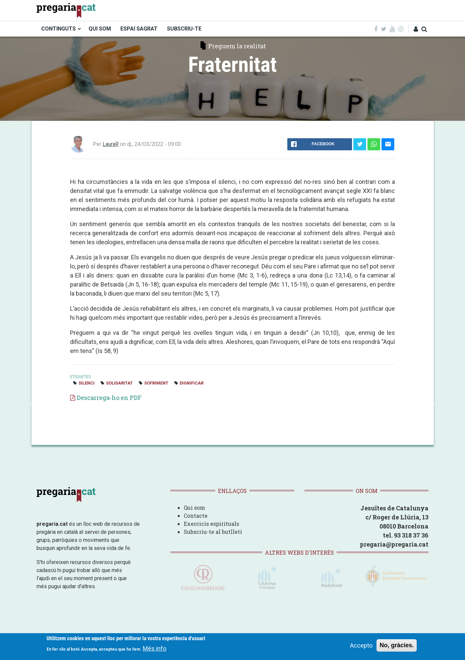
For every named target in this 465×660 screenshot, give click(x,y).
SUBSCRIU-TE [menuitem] (184, 29)
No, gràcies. (397, 645)
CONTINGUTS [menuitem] (58, 29)
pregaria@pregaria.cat (394, 544)
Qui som (194, 507)
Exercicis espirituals (211, 523)
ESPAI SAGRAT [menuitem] (139, 29)
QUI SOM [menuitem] (100, 29)
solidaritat (119, 383)
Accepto (361, 645)
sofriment (156, 383)
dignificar (192, 383)
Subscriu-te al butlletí (213, 531)
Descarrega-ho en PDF (109, 398)
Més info (154, 648)
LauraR (111, 144)
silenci (86, 383)
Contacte (196, 515)
